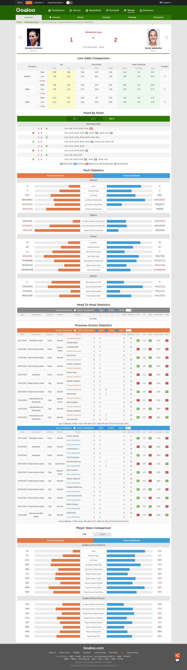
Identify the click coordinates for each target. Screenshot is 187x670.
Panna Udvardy (73, 436)
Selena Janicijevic (74, 411)
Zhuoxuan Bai (72, 419)
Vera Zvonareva (73, 457)
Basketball (93, 10)
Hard (120, 310)
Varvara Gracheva (33, 39)
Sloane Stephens (73, 381)
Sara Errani (71, 355)
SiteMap (76, 653)
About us (52, 653)
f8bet (114, 659)
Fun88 (78, 656)
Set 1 (75, 119)
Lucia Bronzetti (72, 347)
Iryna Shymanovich (74, 496)
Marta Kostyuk (72, 504)
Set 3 (111, 119)
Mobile (19, 3)
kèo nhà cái (87, 656)
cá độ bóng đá (83, 659)
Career (102, 534)
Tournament (158, 17)
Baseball (112, 10)
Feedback (87, 653)
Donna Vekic (72, 372)
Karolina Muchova (74, 462)
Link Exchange (100, 653)
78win (99, 659)
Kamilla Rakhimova (74, 487)
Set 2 (93, 119)
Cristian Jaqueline (74, 364)
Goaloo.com (93, 648)
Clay (100, 310)
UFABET (127, 656)
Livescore (29, 17)
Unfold (120, 659)
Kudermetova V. (73, 449)
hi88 (93, 659)
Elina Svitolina (72, 402)
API (122, 653)
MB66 (66, 659)
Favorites (54, 17)
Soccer (75, 10)
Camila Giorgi (72, 343)
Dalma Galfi (71, 394)
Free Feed (113, 653)
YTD (84, 534)
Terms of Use (64, 653)
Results (80, 17)
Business (147, 10)
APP (29, 3)
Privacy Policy (132, 653)
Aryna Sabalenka (153, 39)
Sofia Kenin (71, 513)
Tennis (129, 10)
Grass (109, 310)
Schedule (106, 17)
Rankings (132, 17)
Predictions (56, 10)
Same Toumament (84, 310)
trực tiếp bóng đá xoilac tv (105, 656)
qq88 (71, 656)
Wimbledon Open (32, 22)
